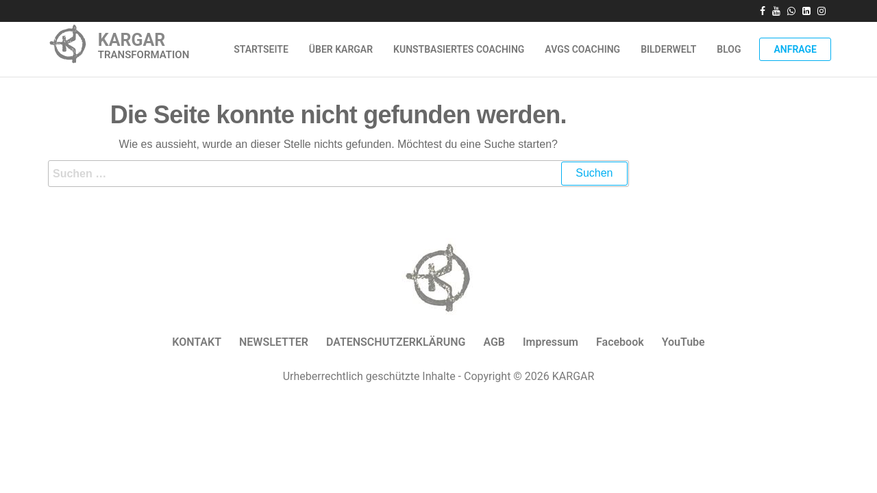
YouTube (683, 342)
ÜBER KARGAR (341, 49)
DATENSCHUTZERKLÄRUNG (395, 342)
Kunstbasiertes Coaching (458, 49)
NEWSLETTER (273, 342)
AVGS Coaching (582, 49)
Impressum (550, 342)
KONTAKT (196, 342)
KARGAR (132, 40)
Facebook (620, 342)
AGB (494, 342)
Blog (729, 49)
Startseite (261, 49)
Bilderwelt (668, 49)
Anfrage (795, 49)
